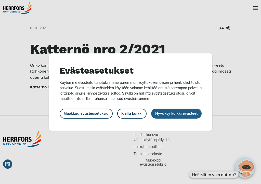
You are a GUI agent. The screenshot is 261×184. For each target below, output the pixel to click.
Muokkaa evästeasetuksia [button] (86, 113)
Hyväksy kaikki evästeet (176, 113)
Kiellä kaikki (131, 113)
